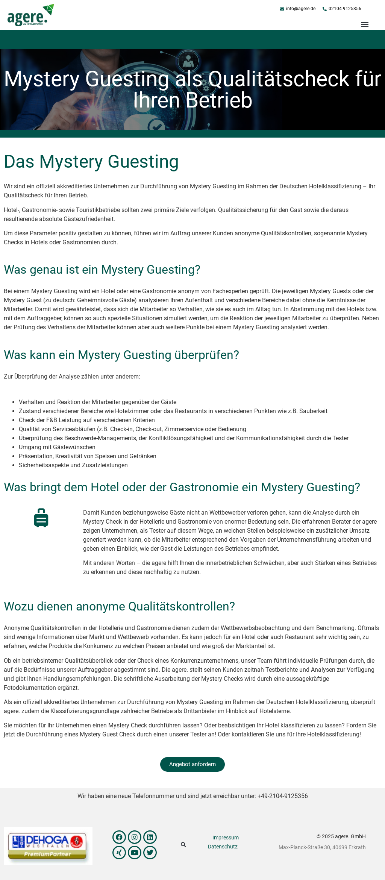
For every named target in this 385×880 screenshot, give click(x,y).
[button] (364, 24)
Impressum (225, 838)
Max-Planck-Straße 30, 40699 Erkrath (322, 847)
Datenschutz (223, 847)
